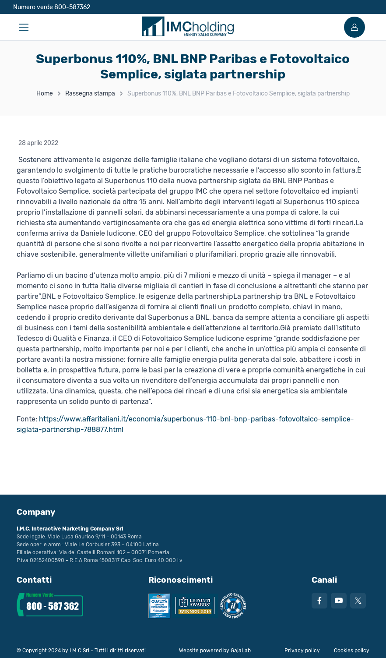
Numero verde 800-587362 (51, 7)
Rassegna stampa (90, 93)
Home (44, 93)
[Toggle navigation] (23, 27)
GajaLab (241, 650)
